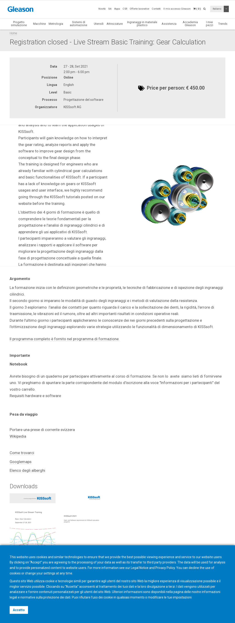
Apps (117, 8)
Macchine (39, 23)
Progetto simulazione (19, 23)
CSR (125, 8)
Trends (222, 23)
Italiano (217, 8)
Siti (110, 8)
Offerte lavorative (139, 8)
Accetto (19, 610)
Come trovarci (22, 452)
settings (49, 573)
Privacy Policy (165, 568)
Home (13, 33)
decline (194, 568)
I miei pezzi (209, 23)
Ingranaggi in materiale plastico (142, 23)
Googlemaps (20, 461)
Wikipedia (18, 436)
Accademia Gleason (190, 23)
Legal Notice (139, 568)
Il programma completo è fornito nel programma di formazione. (65, 339)
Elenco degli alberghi (27, 470)
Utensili (99, 23)
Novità (102, 8)
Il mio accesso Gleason (177, 8)
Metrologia (56, 23)
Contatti (156, 8)
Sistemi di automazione (78, 23)
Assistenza (169, 23)
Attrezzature (114, 23)
